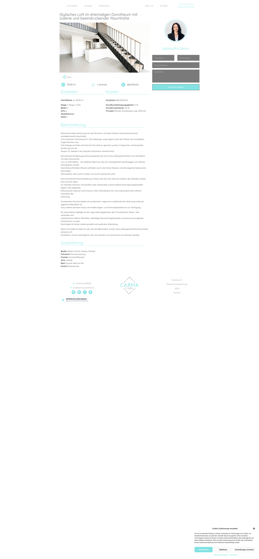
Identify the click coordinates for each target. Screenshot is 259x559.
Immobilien (72, 5)
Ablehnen (223, 550)
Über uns (149, 5)
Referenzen (104, 5)
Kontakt (164, 5)
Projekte (88, 5)
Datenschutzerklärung (221, 555)
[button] (254, 528)
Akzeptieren (204, 550)
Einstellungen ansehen (244, 550)
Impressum (233, 555)
